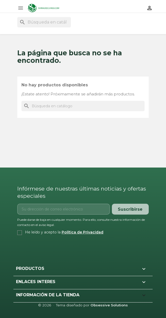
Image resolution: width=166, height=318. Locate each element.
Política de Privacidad (82, 232)
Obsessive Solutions (109, 305)
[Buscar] (44, 22)
